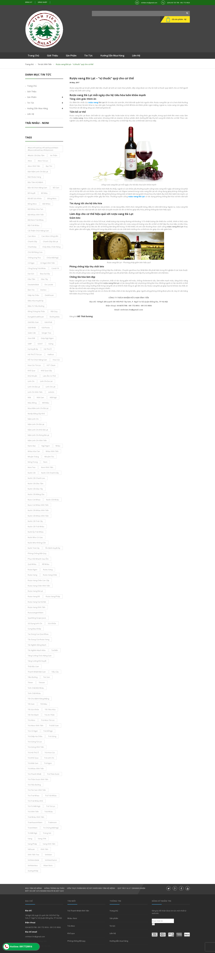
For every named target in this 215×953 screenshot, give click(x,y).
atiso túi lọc (43, 160)
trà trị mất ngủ (34, 806)
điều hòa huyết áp (35, 300)
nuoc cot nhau (34, 499)
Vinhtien (48, 854)
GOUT (40, 343)
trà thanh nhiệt (34, 774)
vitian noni (47, 865)
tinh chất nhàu (34, 693)
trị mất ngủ (32, 833)
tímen (30, 682)
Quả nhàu (32, 564)
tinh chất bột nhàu (36, 688)
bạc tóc (49, 166)
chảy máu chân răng (51, 247)
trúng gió (47, 833)
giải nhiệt (32, 327)
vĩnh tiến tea (33, 854)
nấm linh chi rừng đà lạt (38, 435)
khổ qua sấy (46, 370)
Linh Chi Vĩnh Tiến (35, 392)
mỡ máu (45, 402)
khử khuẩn (32, 376)
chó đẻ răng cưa (35, 252)
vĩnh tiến (44, 849)
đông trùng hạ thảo (36, 311)
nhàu (58, 446)
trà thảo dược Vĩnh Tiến (38, 779)
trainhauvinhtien (35, 822)
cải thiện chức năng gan (38, 230)
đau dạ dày (45, 273)
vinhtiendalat (33, 860)
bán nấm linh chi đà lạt (38, 171)
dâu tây (44, 279)
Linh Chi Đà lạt (34, 386)
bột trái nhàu (33, 225)
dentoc (43, 290)
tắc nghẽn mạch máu (37, 650)
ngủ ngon (46, 446)
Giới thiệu (31, 91)
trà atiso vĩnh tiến (35, 725)
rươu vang (47, 569)
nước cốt (31, 473)
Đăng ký (28, 2)
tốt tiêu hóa (50, 709)
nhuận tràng (33, 456)
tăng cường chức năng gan (39, 655)
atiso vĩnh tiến (34, 166)
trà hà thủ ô (33, 752)
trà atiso (31, 720)
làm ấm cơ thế (49, 376)
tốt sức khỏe (33, 709)
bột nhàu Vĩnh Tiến (36, 214)
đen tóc (31, 290)
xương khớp (33, 870)
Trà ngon (48, 763)
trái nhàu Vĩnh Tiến (36, 817)
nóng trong (33, 462)
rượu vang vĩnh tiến (36, 607)
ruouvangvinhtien (35, 612)
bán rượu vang (34, 177)
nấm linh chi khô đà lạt (38, 429)
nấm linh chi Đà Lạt (36, 424)
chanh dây (32, 241)
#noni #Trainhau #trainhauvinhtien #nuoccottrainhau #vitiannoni (43, 148)
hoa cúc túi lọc (34, 365)
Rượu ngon (32, 569)
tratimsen (52, 822)
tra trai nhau (33, 795)
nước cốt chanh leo (36, 478)
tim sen (46, 677)
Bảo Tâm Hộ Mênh (33, 888)
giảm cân (32, 333)
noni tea (31, 467)
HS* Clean (51, 365)
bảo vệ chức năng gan (37, 187)
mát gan (40, 397)
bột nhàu (46, 203)
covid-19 (55, 268)
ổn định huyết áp (52, 548)
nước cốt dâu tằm (35, 483)
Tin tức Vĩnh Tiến (45, 64)
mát (29, 397)
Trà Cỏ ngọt (33, 731)
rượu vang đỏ (34, 596)
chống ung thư (34, 257)
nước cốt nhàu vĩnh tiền (38, 516)
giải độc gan (33, 322)
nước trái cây (34, 548)
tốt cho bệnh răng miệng (38, 698)
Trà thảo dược (53, 774)
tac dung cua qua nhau (38, 634)
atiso (30, 160)
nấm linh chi (33, 419)
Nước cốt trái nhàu (36, 526)
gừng (50, 343)
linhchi (51, 392)
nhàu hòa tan (34, 451)
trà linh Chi (49, 758)
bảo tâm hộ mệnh (35, 182)
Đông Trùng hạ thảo (54, 888)
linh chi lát (50, 386)
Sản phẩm (31, 97)
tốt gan (31, 704)
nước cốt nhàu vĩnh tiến (38, 510)
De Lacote (49, 284)
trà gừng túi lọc (35, 741)
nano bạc (32, 446)
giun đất (31, 338)
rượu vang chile (50, 575)
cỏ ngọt (31, 263)
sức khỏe (52, 623)
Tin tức (30, 102)
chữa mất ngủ (53, 257)
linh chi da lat (46, 381)
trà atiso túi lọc (48, 720)
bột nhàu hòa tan (35, 209)
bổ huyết (31, 193)
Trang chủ (29, 64)
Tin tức (112, 926)
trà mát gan (33, 763)
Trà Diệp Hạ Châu (35, 736)
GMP (30, 343)
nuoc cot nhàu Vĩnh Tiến (38, 505)
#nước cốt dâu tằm (36, 155)
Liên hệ (30, 114)
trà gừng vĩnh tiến (36, 747)
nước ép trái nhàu (35, 532)
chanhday (32, 247)
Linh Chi (31, 381)
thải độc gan (33, 666)
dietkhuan (49, 295)
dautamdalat (33, 284)
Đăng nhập (42, 2)
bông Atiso (32, 203)
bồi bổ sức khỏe (35, 198)
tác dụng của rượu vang (38, 639)
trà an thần (49, 715)
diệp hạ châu (33, 295)
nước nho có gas (35, 537)
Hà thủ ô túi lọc (35, 354)
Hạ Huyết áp (33, 349)
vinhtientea (33, 865)
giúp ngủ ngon (47, 338)
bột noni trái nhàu (36, 220)
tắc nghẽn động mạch (37, 645)
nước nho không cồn (37, 542)
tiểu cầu (55, 671)
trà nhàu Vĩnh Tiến (36, 768)
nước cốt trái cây (35, 521)
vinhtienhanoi (51, 860)
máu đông (32, 402)
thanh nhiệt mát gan (37, 671)
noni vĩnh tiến (47, 467)
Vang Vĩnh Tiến (49, 844)
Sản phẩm (114, 918)
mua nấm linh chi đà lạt (38, 408)
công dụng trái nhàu (37, 268)
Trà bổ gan (54, 725)
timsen (42, 682)
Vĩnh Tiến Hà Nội (43, 946)
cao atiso (32, 236)
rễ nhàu (45, 564)
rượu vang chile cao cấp (38, 580)
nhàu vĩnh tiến (52, 451)
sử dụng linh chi (35, 623)
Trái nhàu (48, 811)
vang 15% (42, 838)
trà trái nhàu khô (35, 801)
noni (45, 462)
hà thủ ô (48, 349)
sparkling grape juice (37, 618)
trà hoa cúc (50, 752)
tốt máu (43, 704)
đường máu (55, 316)
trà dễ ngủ (48, 731)
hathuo (51, 354)
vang (30, 838)
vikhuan (31, 849)
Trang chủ (114, 910)
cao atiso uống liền (50, 236)
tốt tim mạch (33, 715)
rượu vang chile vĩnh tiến (39, 585)
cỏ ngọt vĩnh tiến (47, 263)
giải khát (48, 322)
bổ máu (44, 193)
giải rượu (46, 327)
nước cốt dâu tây (35, 489)
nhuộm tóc (49, 456)
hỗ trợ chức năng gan (37, 359)
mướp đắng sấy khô (36, 413)
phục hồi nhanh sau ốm (38, 559)
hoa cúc (56, 359)
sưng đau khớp (34, 628)
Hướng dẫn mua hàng (37, 108)
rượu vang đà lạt (35, 591)
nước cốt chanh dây (50, 473)
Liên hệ (113, 933)
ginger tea (46, 333)
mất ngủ (53, 397)
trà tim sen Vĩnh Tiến (37, 790)
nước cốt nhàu (52, 499)
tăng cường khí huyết (37, 661)
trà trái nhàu (51, 795)
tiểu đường (32, 677)
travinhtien (32, 827)
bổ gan (56, 187)
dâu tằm (31, 279)
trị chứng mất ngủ (51, 827)
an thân (53, 155)
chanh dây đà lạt (50, 241)
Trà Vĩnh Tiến (33, 811)
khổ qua (31, 370)
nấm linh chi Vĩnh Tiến (37, 440)
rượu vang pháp (53, 596)
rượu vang (32, 575)
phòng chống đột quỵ (37, 553)
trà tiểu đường (34, 784)
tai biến (54, 650)
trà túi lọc (50, 806)
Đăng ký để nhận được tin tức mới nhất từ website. (169, 911)
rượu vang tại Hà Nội (37, 602)
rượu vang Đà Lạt (136, 196)
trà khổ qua (33, 758)
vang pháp (32, 844)
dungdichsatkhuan (36, 316)
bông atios (51, 198)
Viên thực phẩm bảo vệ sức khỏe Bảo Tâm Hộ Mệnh (91, 888)
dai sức (31, 273)
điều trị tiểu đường (36, 306)
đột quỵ (54, 311)
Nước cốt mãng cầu (36, 494)
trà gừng (52, 736)
